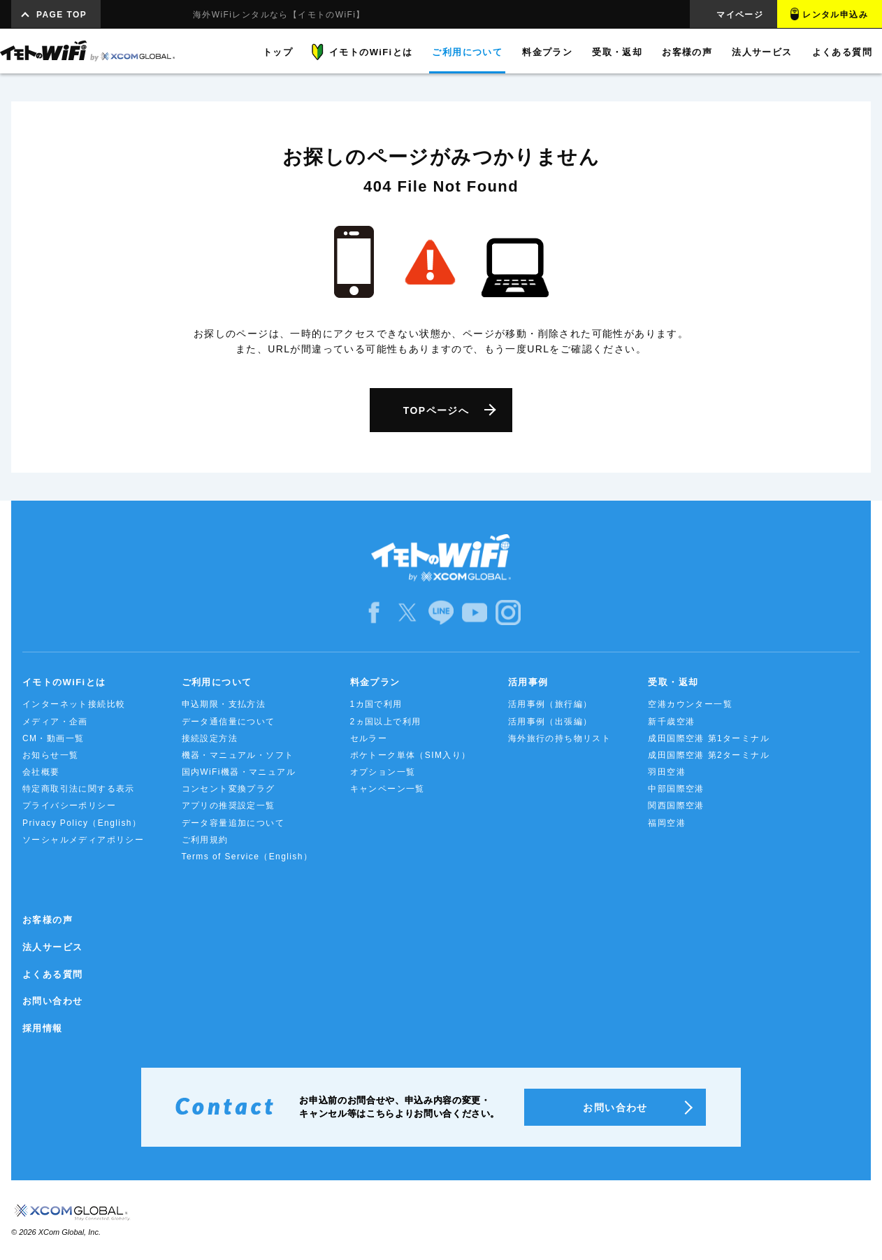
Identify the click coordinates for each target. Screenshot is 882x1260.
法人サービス (52, 947)
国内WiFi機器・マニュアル (239, 772)
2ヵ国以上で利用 (385, 721)
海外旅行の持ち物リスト (559, 738)
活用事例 (528, 682)
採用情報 (42, 1028)
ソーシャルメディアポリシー (83, 840)
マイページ (739, 15)
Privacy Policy (81, 823)
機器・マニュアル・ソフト (238, 755)
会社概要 (41, 772)
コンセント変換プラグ (228, 789)
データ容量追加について (233, 823)
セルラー (369, 738)
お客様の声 (47, 920)
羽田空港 (667, 772)
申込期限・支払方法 (224, 704)
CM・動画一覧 (53, 738)
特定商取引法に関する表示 (78, 789)
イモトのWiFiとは (64, 682)
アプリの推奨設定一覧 (228, 805)
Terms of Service (247, 856)
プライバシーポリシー (69, 805)
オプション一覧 (383, 772)
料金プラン (375, 682)
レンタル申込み (835, 15)
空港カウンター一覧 (690, 704)
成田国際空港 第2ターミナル (708, 755)
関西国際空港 (676, 805)
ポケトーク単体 (410, 755)
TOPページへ (436, 410)
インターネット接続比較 (73, 704)
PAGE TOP (61, 15)
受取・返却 (673, 682)
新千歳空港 (671, 721)
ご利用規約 (205, 840)
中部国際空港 (676, 789)
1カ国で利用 (376, 704)
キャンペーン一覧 (387, 789)
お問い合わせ (52, 1001)
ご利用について (217, 682)
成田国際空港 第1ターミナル (708, 738)
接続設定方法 (210, 738)
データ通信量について (228, 721)
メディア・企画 (55, 721)
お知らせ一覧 (50, 755)
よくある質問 (52, 974)
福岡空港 (667, 823)
